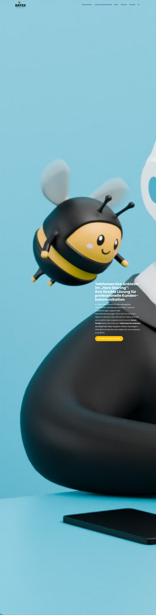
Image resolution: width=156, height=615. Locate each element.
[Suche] (139, 4)
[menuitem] (87, 4)
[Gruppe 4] (20, 4)
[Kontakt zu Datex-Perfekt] (109, 338)
